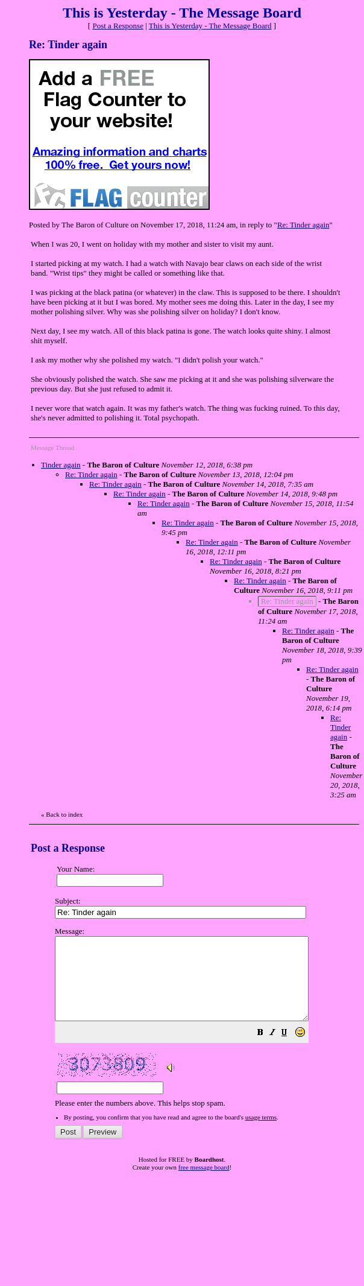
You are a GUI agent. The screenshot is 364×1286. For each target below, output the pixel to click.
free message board (204, 1183)
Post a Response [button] (117, 25)
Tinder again (61, 464)
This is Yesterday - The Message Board (210, 25)
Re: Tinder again (303, 224)
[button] (290, 1050)
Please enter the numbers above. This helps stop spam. (204, 1025)
